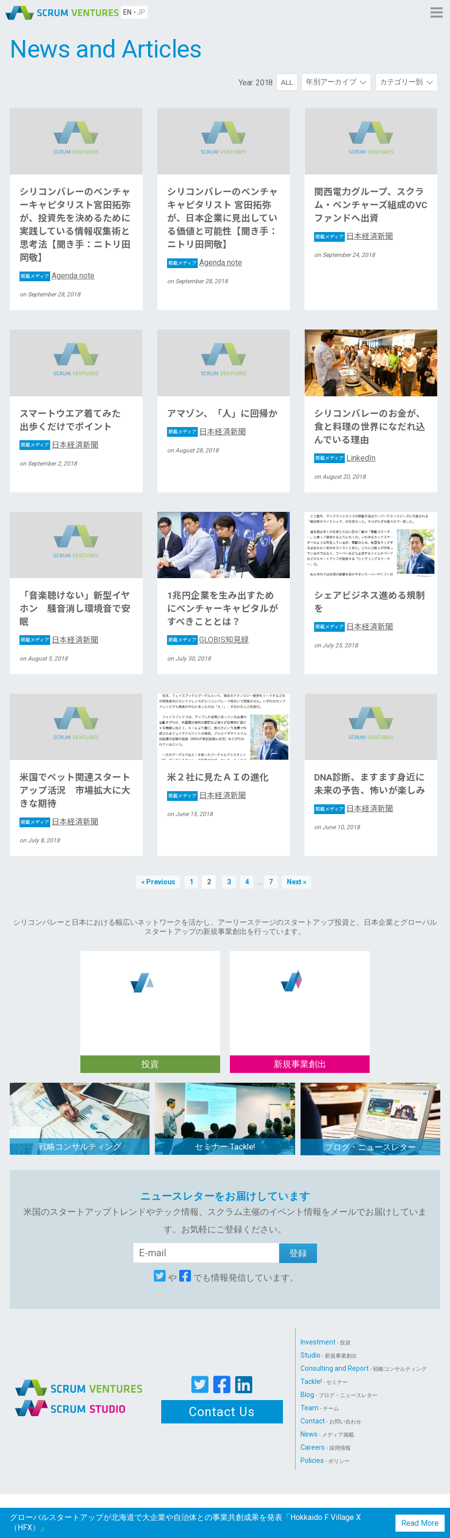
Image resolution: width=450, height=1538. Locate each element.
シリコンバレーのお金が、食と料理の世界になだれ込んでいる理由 (369, 427)
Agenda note (56, 275)
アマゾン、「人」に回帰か (222, 414)
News (327, 1434)
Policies (325, 1460)
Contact (330, 1421)
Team (319, 1408)
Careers (325, 1447)
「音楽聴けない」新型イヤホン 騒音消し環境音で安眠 (75, 608)
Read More (420, 1523)
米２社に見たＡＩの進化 (218, 777)
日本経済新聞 (353, 236)
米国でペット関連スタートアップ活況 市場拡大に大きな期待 (75, 790)
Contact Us (222, 1411)
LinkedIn (344, 458)
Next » (296, 882)
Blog (338, 1395)
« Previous (158, 882)
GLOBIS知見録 (208, 639)
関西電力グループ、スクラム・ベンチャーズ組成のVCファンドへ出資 (370, 205)
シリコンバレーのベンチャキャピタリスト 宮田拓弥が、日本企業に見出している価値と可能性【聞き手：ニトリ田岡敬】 (222, 218)
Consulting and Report (363, 1368)
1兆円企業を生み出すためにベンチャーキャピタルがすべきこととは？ (222, 608)
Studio (328, 1355)
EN (127, 12)
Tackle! (324, 1381)
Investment (325, 1342)
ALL (287, 82)
